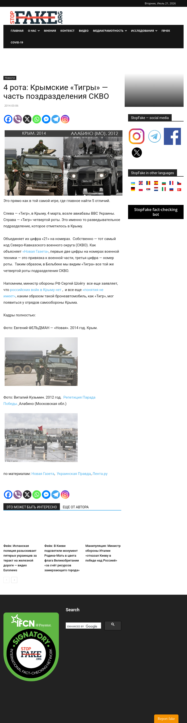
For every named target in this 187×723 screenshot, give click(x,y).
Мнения (50, 30)
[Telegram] (55, 119)
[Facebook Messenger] (46, 119)
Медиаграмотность (110, 30)
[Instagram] (65, 119)
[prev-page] (6, 580)
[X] (27, 119)
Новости (10, 78)
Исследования (144, 30)
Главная (17, 30)
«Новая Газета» (35, 251)
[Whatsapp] (36, 119)
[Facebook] (8, 119)
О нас (34, 30)
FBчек (165, 30)
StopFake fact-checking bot (156, 212)
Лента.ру (100, 474)
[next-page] (14, 580)
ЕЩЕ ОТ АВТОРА (76, 507)
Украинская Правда (73, 474)
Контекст (67, 30)
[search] (83, 626)
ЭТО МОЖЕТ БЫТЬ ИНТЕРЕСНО (31, 507)
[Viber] (17, 119)
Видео (84, 30)
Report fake (166, 719)
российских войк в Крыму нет (35, 290)
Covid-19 (17, 42)
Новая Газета (42, 474)
